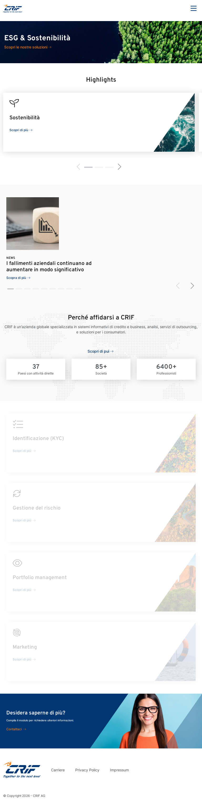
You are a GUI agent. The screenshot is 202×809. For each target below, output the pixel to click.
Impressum (119, 770)
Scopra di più (16, 278)
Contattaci (14, 729)
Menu (193, 8)
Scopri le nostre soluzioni (25, 47)
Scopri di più (18, 130)
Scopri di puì (98, 351)
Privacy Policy (87, 770)
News (10, 258)
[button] (88, 167)
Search (179, 8)
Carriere (58, 770)
